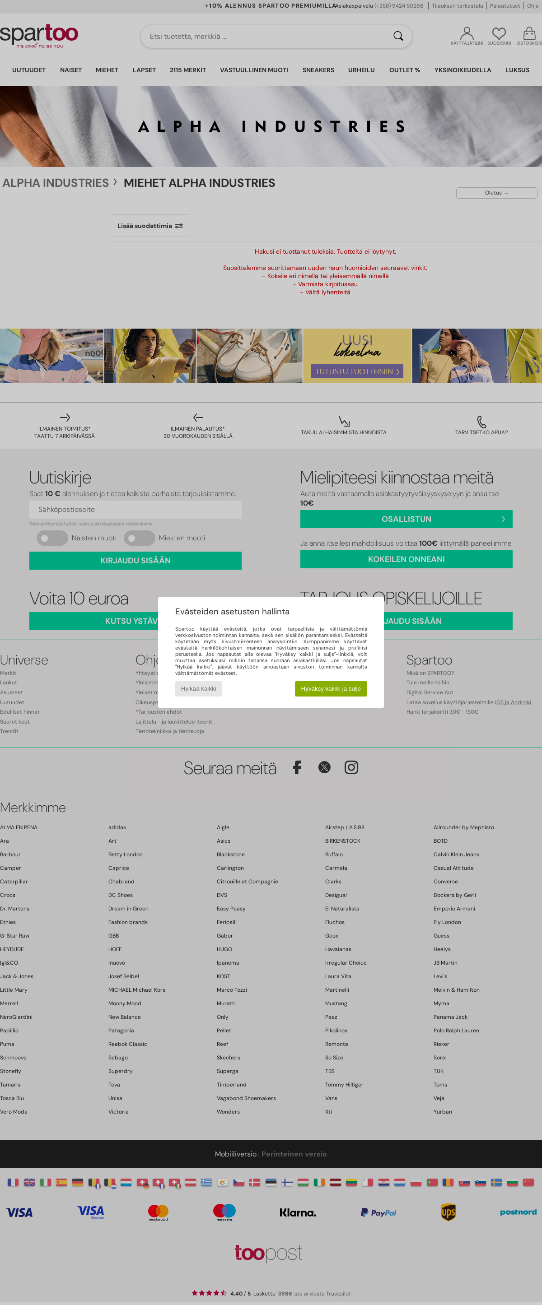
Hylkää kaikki (198, 688)
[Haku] (398, 36)
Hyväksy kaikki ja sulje (331, 688)
